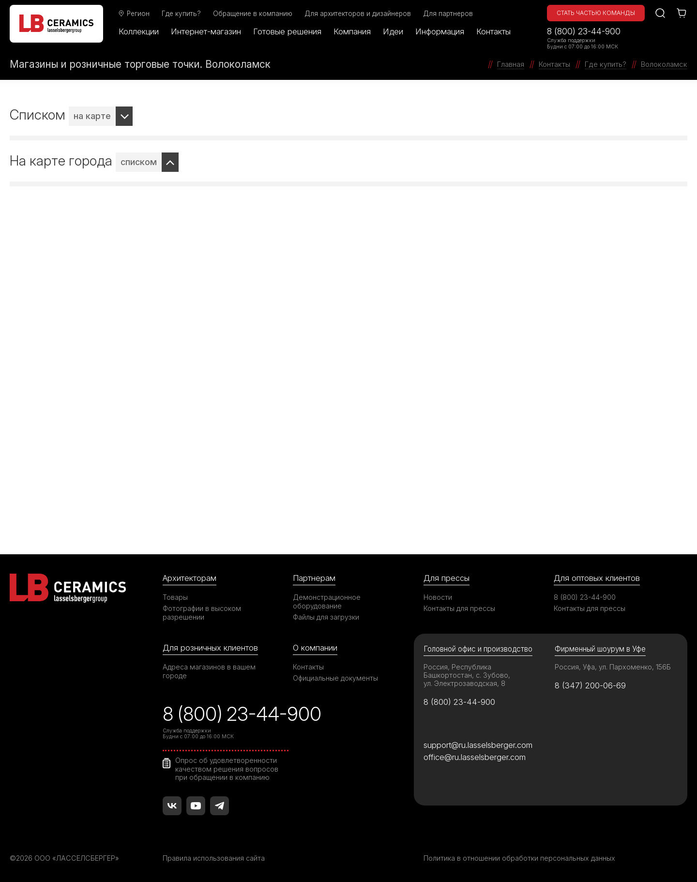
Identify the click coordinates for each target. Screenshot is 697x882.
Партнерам (314, 578)
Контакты (493, 31)
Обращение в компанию (252, 13)
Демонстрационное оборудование (327, 601)
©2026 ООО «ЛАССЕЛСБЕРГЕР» (64, 858)
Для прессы (447, 578)
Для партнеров (448, 13)
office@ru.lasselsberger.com (475, 757)
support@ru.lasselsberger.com (478, 745)
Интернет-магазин (206, 31)
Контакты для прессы (459, 608)
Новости (438, 597)
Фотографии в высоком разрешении (202, 612)
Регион (134, 13)
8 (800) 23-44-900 (584, 31)
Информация (439, 31)
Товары (175, 597)
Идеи (393, 31)
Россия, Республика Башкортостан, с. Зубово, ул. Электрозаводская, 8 (467, 675)
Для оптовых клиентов (597, 578)
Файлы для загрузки (326, 617)
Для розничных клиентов (210, 648)
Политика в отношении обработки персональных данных (519, 858)
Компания (352, 31)
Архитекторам (189, 578)
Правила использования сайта (214, 858)
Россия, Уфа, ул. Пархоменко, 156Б (613, 667)
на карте (92, 116)
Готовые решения (287, 31)
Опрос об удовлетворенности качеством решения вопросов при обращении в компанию (226, 768)
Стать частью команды (596, 12)
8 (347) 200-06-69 (590, 685)
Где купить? (181, 13)
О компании (315, 648)
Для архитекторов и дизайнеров (357, 13)
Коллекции (139, 31)
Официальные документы (335, 678)
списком (139, 162)
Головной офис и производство (478, 649)
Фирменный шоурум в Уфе (600, 649)
